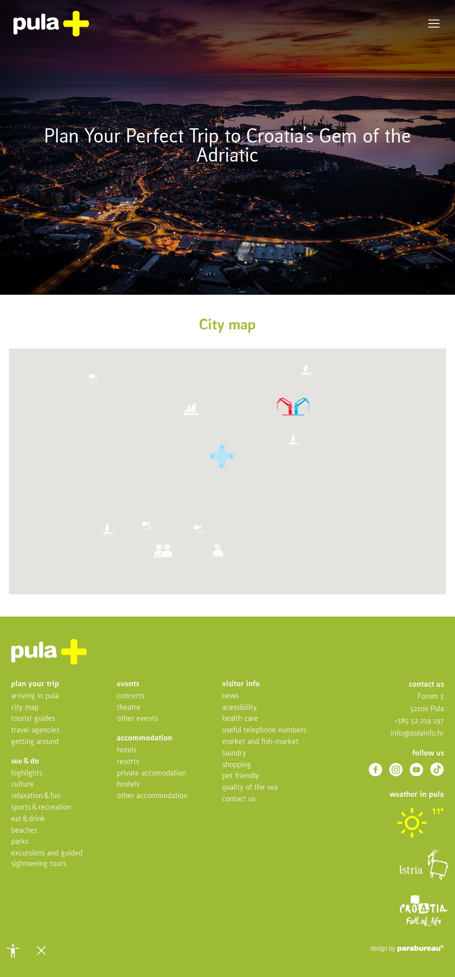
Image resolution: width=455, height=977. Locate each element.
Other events (137, 719)
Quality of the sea (250, 787)
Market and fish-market (260, 742)
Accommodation (144, 738)
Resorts (128, 762)
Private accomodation (151, 773)
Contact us (238, 799)
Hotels (126, 750)
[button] (13, 951)
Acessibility (239, 708)
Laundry (234, 753)
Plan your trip (35, 684)
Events (128, 684)
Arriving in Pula (35, 696)
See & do (25, 761)
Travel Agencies (35, 730)
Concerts (130, 696)
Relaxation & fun (35, 796)
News (230, 696)
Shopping (236, 765)
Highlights (26, 773)
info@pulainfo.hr (417, 733)
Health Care (240, 719)
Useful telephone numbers (264, 730)
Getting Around (35, 742)
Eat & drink (28, 819)
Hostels (128, 784)
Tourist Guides (33, 719)
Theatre (128, 708)
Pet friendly (240, 776)
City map (25, 708)
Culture (22, 784)
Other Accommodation (152, 796)
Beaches (24, 831)
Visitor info (241, 684)
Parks (19, 842)
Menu (434, 24)
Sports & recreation (41, 807)
